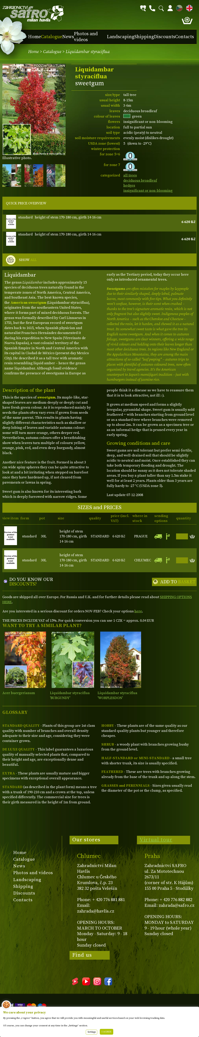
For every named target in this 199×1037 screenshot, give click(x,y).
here (138, 611)
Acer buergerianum (18, 693)
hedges (129, 185)
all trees (130, 175)
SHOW (28, 260)
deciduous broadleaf (140, 180)
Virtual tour (156, 839)
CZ (178, 7)
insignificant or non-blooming (148, 190)
